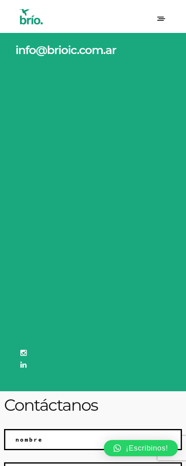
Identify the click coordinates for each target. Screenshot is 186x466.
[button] (141, 448)
